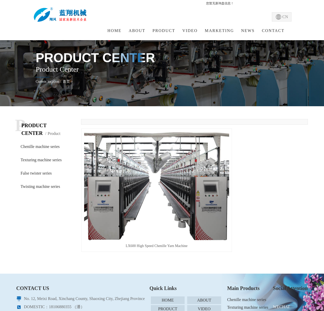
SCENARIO (168, 257)
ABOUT (137, 30)
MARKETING (219, 30)
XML (167, 275)
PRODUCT (163, 30)
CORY (145, 295)
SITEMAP (204, 266)
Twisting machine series (40, 186)
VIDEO (190, 30)
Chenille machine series (40, 146)
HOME (114, 30)
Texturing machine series (41, 160)
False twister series (36, 173)
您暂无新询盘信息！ (220, 3)
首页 (66, 81)
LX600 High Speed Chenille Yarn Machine (117, 186)
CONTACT (273, 30)
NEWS (248, 30)
